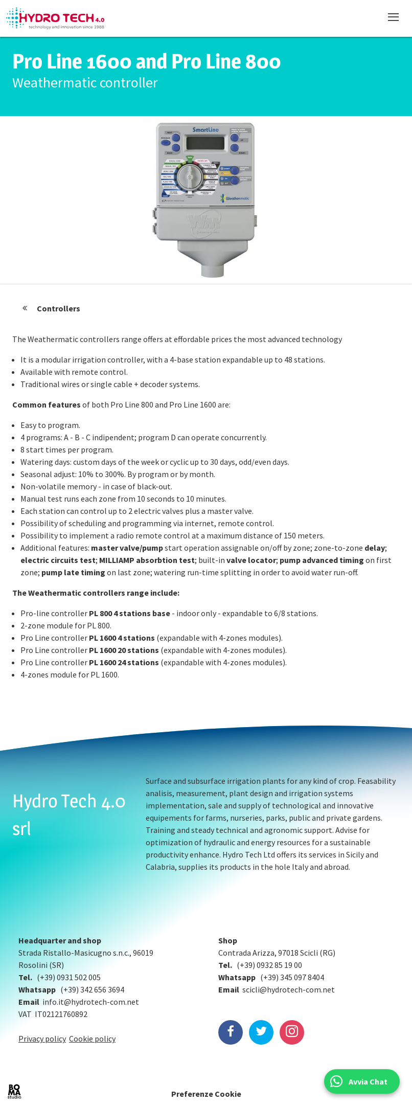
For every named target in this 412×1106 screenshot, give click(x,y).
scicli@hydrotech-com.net (288, 989)
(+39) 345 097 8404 (292, 977)
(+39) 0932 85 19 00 (269, 965)
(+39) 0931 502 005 (69, 977)
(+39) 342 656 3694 (92, 989)
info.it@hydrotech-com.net (90, 1002)
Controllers (58, 308)
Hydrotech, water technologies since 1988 (55, 18)
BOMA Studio (14, 1092)
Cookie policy (92, 1038)
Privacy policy (42, 1038)
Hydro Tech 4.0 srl (69, 814)
